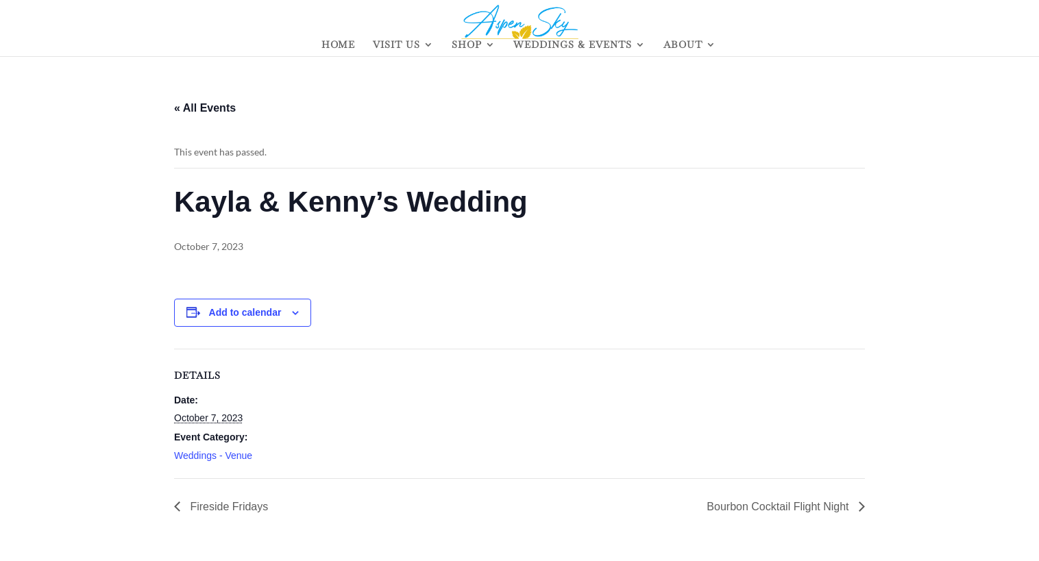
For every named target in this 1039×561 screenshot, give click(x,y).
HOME (338, 45)
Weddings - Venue (213, 455)
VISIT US (396, 45)
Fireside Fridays (227, 506)
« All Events (205, 108)
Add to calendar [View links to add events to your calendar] (245, 312)
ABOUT (682, 45)
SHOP (467, 45)
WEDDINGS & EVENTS (572, 45)
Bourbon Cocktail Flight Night (779, 506)
